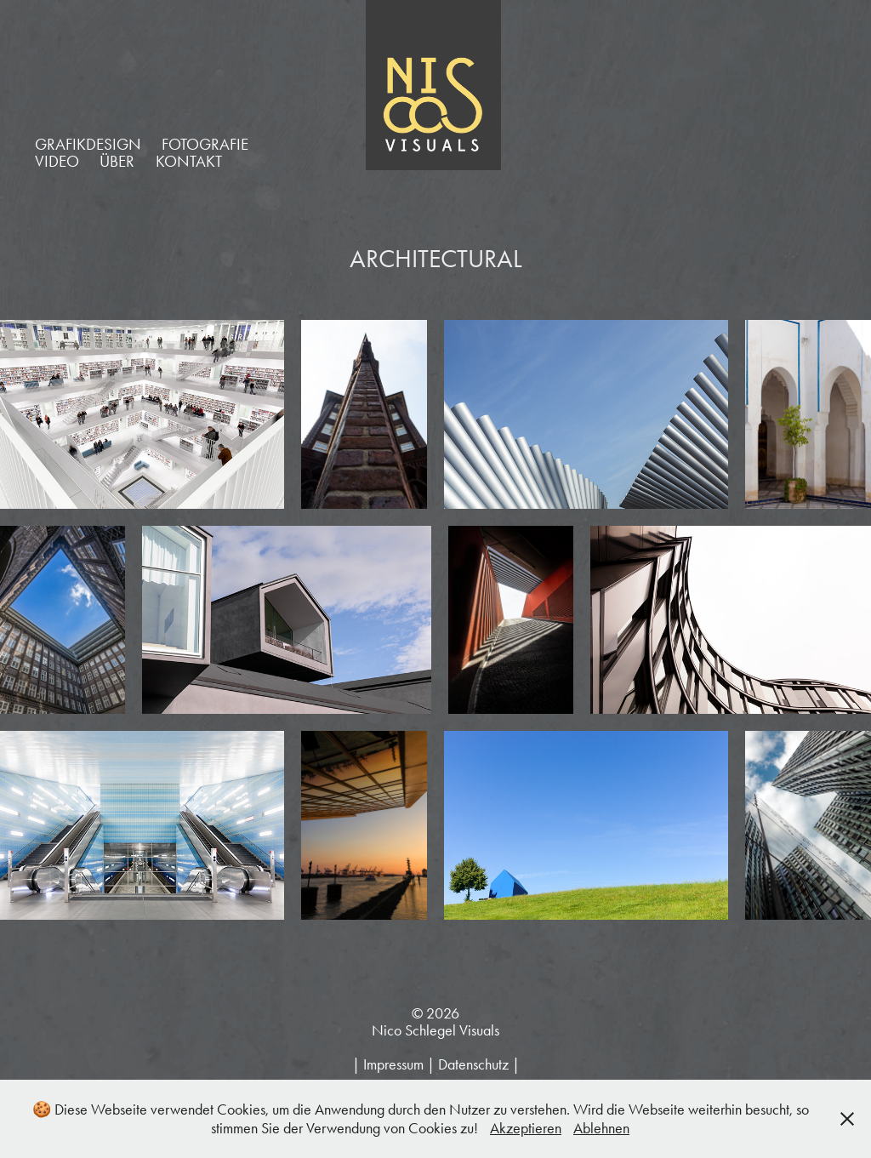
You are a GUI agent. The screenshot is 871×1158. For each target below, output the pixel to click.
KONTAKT (189, 161)
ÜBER (117, 161)
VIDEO (57, 161)
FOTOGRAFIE (205, 144)
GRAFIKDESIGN (88, 144)
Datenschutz (473, 1064)
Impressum (393, 1064)
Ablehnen (601, 1128)
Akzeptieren (525, 1128)
